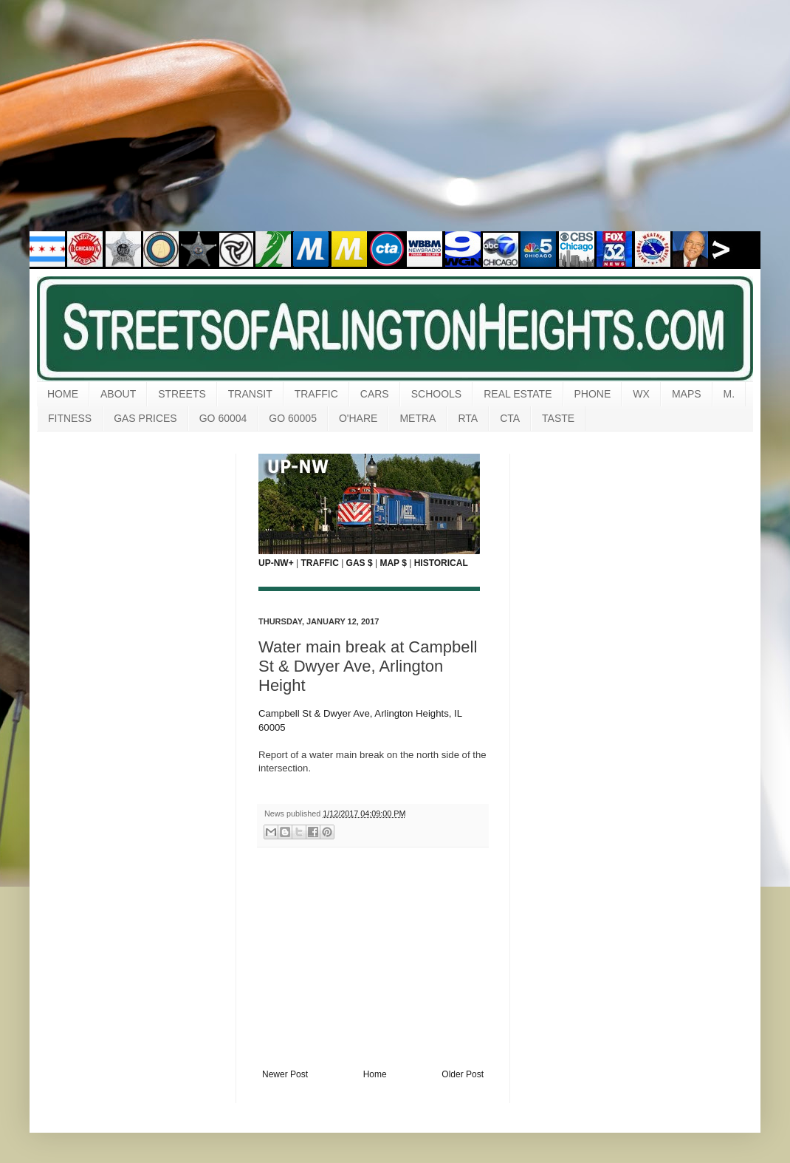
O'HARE (358, 418)
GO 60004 (223, 418)
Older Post (463, 1074)
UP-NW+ (276, 563)
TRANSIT (250, 394)
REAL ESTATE (518, 394)
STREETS (182, 394)
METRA (417, 418)
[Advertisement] (395, 125)
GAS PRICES (145, 418)
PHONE (592, 394)
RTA (468, 418)
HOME (62, 394)
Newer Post (285, 1074)
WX (641, 394)
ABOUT (118, 394)
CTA (510, 418)
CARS (374, 394)
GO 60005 (293, 418)
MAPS (686, 394)
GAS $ (359, 563)
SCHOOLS (436, 394)
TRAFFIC (316, 394)
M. (729, 394)
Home (375, 1074)
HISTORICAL (441, 563)
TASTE (558, 418)
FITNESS (70, 418)
